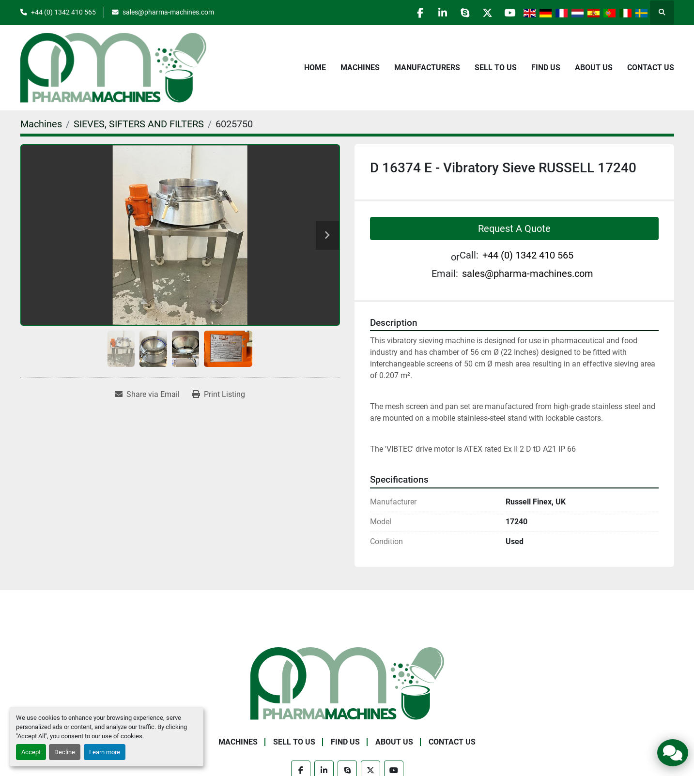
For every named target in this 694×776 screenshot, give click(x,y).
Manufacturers (427, 67)
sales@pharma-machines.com (168, 12)
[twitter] (484, 12)
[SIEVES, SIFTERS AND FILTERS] (139, 124)
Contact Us (650, 67)
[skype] (459, 12)
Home (315, 67)
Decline (64, 752)
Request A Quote (514, 228)
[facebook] (410, 12)
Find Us (545, 67)
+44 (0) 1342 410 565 (63, 12)
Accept (31, 752)
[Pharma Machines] (347, 682)
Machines (360, 67)
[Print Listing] (218, 394)
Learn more (104, 752)
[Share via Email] (147, 394)
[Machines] (41, 124)
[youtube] (509, 12)
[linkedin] (435, 12)
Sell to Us (496, 67)
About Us (594, 67)
